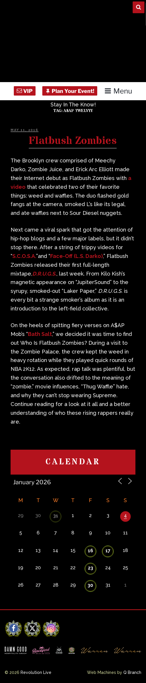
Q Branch (132, 672)
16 (90, 550)
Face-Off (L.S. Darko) (76, 256)
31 (55, 516)
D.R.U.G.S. (44, 274)
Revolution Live (36, 672)
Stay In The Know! (73, 104)
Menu (118, 91)
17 (107, 550)
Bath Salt (40, 334)
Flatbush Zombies (73, 141)
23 (90, 568)
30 (90, 585)
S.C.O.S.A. (24, 256)
